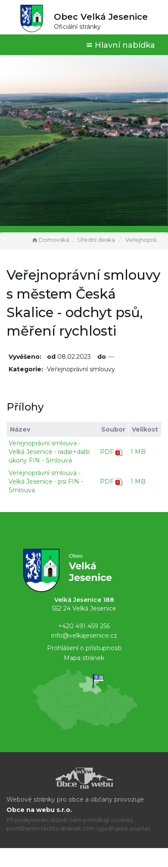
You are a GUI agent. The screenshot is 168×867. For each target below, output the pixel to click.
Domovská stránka (53, 239)
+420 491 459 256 (84, 626)
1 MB (138, 452)
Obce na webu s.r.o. (39, 810)
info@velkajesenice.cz (84, 635)
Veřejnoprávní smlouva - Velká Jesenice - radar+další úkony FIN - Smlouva (49, 451)
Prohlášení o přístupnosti (84, 648)
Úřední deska (96, 239)
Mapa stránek (84, 658)
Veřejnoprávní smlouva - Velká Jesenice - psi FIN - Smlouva (46, 481)
